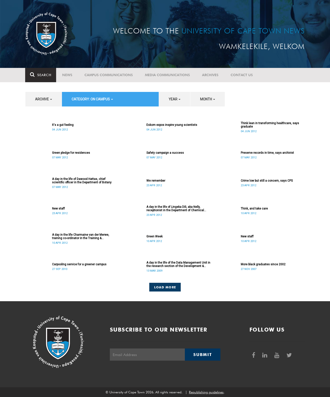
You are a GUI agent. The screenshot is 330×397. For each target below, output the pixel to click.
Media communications (167, 75)
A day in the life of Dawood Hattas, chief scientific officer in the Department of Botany (82, 180)
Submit (202, 354)
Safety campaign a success (165, 152)
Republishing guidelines (206, 392)
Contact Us (242, 75)
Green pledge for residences (71, 152)
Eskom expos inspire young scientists (171, 125)
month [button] (207, 99)
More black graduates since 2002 (263, 264)
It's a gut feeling (63, 125)
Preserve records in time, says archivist (267, 152)
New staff (58, 208)
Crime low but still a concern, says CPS (267, 180)
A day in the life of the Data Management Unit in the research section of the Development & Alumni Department (178, 264)
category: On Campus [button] (92, 99)
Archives (210, 75)
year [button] (174, 99)
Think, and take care (254, 208)
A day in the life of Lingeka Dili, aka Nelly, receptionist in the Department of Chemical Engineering (175, 208)
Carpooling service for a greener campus (79, 264)
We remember (155, 180)
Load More (165, 287)
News (67, 75)
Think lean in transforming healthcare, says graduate (270, 125)
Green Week (154, 236)
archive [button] (43, 99)
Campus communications (109, 75)
